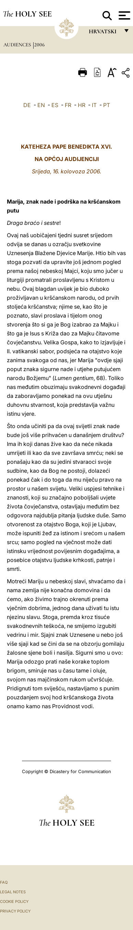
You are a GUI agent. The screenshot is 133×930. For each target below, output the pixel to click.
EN (41, 105)
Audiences (17, 45)
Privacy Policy (15, 911)
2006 (39, 45)
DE (27, 105)
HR (81, 105)
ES (54, 105)
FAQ (4, 882)
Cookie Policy (14, 901)
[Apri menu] (123, 15)
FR (68, 105)
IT (94, 105)
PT (106, 105)
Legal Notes (13, 891)
